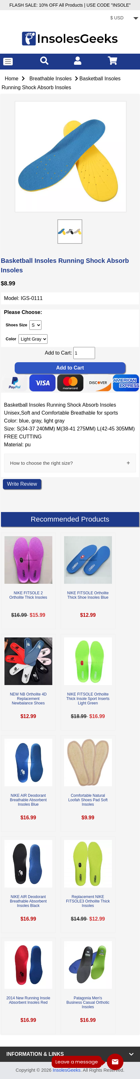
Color (11, 338)
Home (11, 78)
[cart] (112, 60)
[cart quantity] (84, 353)
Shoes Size (16, 324)
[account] (77, 60)
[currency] (123, 19)
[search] (44, 60)
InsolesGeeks (66, 1070)
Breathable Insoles (50, 78)
